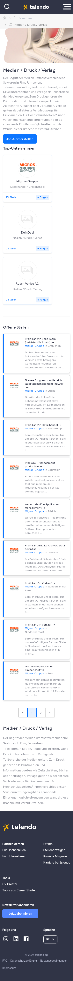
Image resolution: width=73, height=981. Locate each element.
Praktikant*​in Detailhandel (41, 425)
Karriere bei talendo (56, 862)
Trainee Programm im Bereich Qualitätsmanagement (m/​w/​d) (44, 381)
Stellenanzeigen (54, 850)
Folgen (44, 197)
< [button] (23, 713)
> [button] (50, 713)
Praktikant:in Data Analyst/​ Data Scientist (45, 547)
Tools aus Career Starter (19, 890)
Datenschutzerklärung (23, 960)
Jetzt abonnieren (20, 913)
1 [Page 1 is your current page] (32, 713)
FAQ (4, 960)
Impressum (9, 968)
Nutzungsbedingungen (53, 960)
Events (48, 844)
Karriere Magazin (55, 856)
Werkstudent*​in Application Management (42, 505)
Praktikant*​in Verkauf (38, 583)
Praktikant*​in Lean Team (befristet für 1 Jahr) (40, 340)
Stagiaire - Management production (40, 464)
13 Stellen (12, 197)
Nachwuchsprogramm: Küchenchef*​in (39, 668)
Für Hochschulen (14, 850)
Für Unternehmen (14, 856)
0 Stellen (11, 248)
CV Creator (9, 884)
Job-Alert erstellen (19, 139)
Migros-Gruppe (34, 346)
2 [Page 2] (41, 713)
